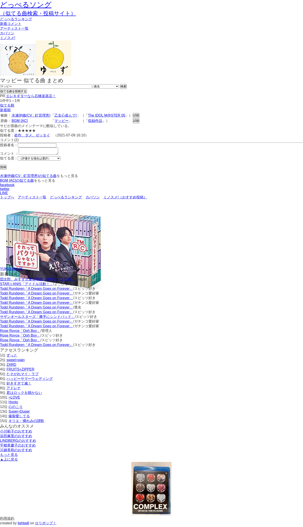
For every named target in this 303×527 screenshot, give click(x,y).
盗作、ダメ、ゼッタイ (32, 135)
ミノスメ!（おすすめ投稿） (125, 198)
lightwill (23, 524)
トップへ (7, 198)
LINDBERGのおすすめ (18, 442)
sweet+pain (15, 361)
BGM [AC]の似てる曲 (17, 182)
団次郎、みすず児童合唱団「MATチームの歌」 (37, 280)
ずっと (11, 356)
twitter (5, 190)
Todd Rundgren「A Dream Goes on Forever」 (36, 290)
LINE (4, 194)
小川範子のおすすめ (16, 432)
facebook (7, 186)
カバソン (7, 33)
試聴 (136, 115)
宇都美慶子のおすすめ (18, 447)
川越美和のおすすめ (16, 451)
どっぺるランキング (66, 198)
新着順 (5, 110)
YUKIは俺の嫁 (11, 270)
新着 (10, 24)
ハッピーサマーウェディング (29, 380)
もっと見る (9, 456)
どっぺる (16, 19)
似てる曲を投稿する (13, 91)
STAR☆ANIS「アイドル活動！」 (26, 285)
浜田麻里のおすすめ (16, 437)
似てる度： (9, 159)
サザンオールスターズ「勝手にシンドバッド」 (37, 318)
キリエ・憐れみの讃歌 (26, 422)
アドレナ (13, 389)
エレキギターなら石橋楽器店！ (31, 96)
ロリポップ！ (45, 524)
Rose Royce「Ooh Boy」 (20, 332)
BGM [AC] (20, 121)
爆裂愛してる (19, 417)
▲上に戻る (9, 461)
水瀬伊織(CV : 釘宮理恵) (31, 115)
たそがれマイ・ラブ (22, 375)
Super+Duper (19, 413)
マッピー (61, 121)
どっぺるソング (25, 5)
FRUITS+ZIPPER (20, 371)
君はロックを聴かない (24, 394)
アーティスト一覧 (32, 198)
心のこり (15, 408)
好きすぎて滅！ (18, 385)
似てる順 (7, 105)
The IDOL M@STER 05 (106, 115)
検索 (123, 86)
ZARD (11, 366)
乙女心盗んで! (65, 115)
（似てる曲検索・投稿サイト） (38, 13)
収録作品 (95, 121)
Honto (13, 403)
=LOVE (14, 399)
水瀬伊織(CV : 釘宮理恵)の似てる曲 (28, 177)
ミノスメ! (7, 38)
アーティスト (14, 28)
